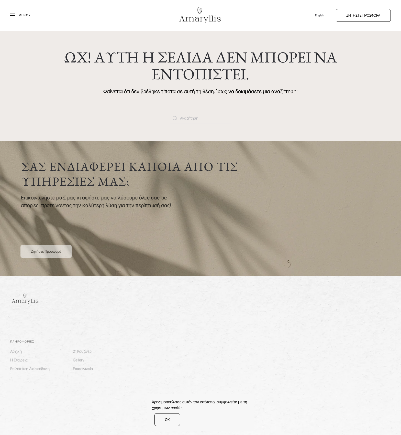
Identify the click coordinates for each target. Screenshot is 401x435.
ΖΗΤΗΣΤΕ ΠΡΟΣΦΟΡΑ (363, 15)
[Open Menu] (20, 15)
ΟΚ (167, 419)
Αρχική (16, 350)
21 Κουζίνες (82, 350)
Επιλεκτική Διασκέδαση (30, 368)
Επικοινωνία (83, 368)
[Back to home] (200, 15)
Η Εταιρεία (19, 359)
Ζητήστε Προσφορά (45, 251)
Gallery (78, 359)
